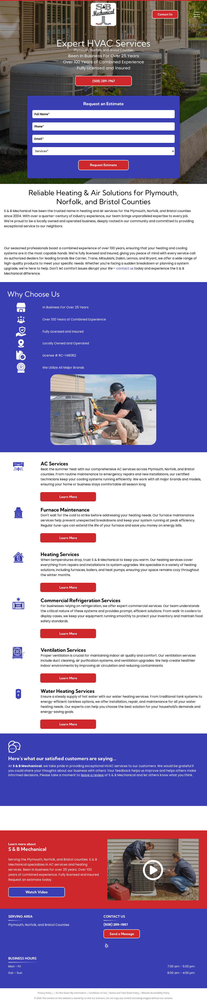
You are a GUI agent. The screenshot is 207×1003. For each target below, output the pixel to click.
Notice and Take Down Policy (124, 992)
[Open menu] (197, 14)
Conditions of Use (98, 992)
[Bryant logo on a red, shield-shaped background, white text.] (64, 818)
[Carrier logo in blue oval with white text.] (24, 818)
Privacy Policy (45, 992)
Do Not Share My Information (71, 992)
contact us (124, 268)
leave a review (92, 775)
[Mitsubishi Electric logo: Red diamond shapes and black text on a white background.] (182, 818)
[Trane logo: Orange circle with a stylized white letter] (103, 818)
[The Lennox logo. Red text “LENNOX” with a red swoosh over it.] (143, 818)
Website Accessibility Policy (155, 992)
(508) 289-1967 (116, 924)
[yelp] (107, 946)
